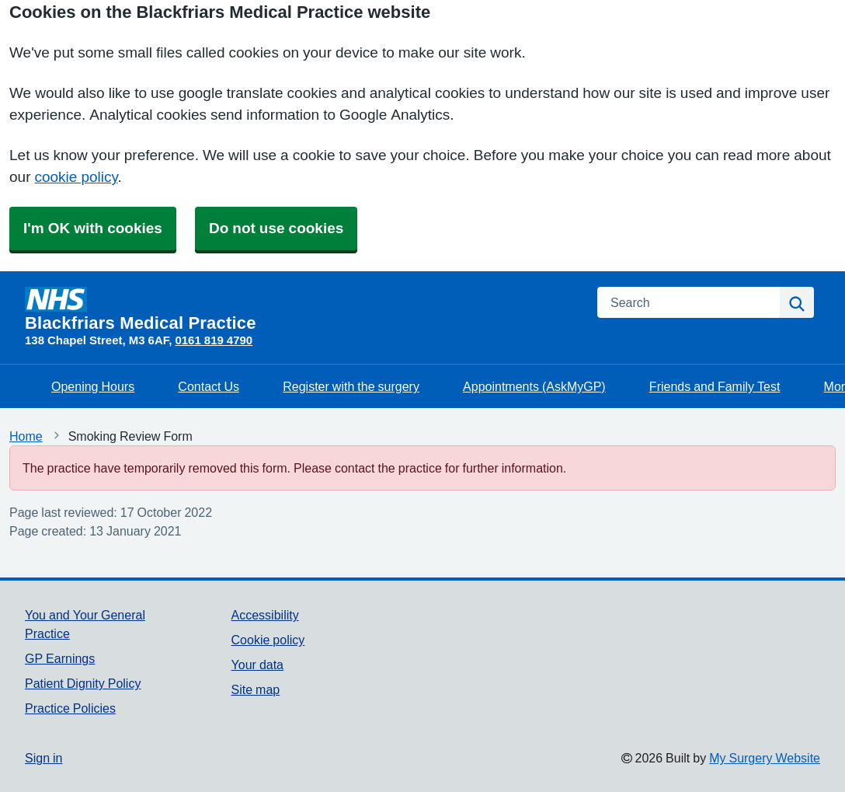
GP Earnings (60, 658)
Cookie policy (268, 639)
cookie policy (75, 176)
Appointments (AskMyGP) (534, 386)
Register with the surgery (351, 386)
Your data (257, 664)
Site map (255, 689)
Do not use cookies (276, 228)
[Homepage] (302, 309)
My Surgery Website (764, 758)
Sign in (43, 758)
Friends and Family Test (715, 386)
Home (26, 436)
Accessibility (265, 615)
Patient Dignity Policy (83, 683)
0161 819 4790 (213, 340)
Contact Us (208, 386)
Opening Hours (92, 386)
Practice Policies (70, 708)
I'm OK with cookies (92, 228)
